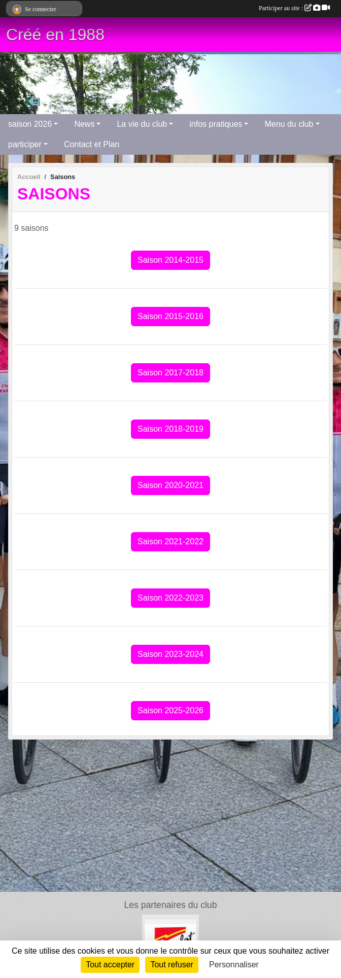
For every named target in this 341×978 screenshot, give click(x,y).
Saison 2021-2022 (170, 541)
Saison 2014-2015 (170, 260)
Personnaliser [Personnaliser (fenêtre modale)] (234, 964)
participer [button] (25, 144)
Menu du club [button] (288, 124)
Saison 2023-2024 (170, 654)
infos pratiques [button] (215, 124)
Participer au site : (294, 8)
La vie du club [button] (142, 124)
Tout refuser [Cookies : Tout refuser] (171, 964)
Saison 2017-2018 (170, 372)
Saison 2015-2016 (170, 316)
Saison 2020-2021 (170, 485)
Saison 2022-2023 (170, 597)
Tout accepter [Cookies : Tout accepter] (110, 964)
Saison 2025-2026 (170, 710)
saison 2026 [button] (30, 124)
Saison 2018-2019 (170, 429)
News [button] (84, 124)
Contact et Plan (91, 144)
